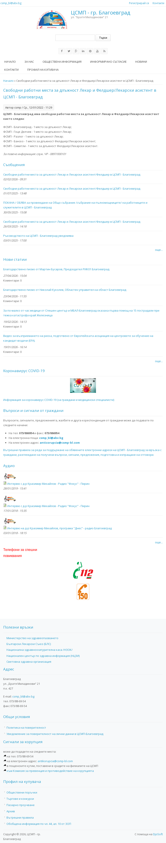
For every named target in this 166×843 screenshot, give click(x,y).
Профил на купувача (43, 70)
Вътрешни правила (20, 817)
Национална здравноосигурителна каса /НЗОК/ (39, 650)
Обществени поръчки (21, 792)
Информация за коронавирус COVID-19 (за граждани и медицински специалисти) (58, 400)
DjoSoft (158, 834)
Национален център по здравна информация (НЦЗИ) (43, 656)
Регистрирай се (139, 3)
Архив (10, 811)
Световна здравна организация (28, 662)
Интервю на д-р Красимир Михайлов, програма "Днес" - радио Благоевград (59, 528)
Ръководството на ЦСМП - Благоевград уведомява (38, 236)
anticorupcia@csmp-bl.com (60, 443)
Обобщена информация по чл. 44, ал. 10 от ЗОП (38, 824)
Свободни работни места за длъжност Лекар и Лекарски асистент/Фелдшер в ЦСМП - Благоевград (71, 174)
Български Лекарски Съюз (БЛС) (28, 644)
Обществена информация (62, 62)
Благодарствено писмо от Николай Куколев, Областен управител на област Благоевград (64, 290)
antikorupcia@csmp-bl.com (55, 761)
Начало (10, 62)
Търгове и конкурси (20, 799)
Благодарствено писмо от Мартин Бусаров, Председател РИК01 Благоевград (56, 269)
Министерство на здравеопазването (32, 638)
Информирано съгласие (108, 62)
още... (159, 250)
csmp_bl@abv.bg (10, 3)
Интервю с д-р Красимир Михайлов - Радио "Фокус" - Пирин (48, 484)
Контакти (158, 3)
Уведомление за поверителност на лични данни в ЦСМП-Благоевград (54, 734)
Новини (141, 62)
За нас (29, 62)
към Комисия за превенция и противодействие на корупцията (50, 771)
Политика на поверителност (26, 727)
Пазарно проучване (20, 805)
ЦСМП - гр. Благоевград (100, 13)
